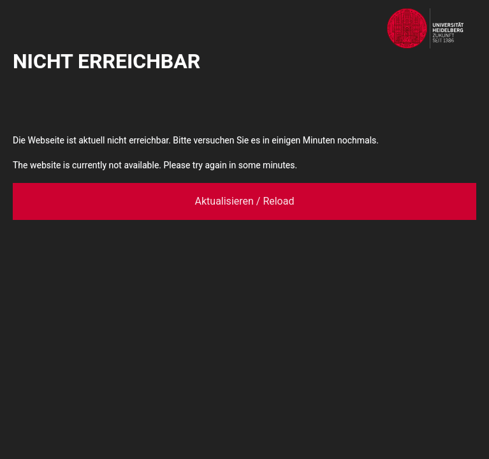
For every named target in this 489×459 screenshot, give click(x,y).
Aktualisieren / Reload (245, 201)
